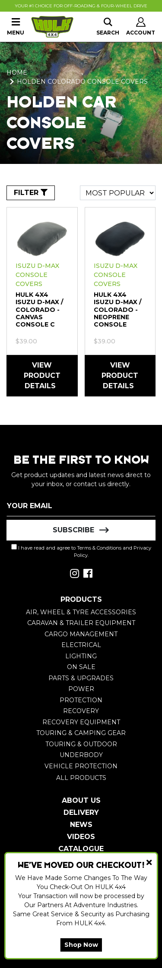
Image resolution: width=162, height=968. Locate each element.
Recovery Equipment (81, 722)
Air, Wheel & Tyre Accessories (81, 612)
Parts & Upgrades (81, 678)
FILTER (31, 193)
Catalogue (81, 849)
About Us (81, 800)
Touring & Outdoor (81, 744)
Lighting (81, 656)
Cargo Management (81, 634)
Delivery (81, 812)
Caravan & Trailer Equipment (81, 623)
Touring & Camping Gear (81, 733)
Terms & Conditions (99, 548)
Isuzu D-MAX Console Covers (37, 275)
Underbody (81, 755)
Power (81, 689)
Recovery (81, 711)
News (81, 824)
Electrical (81, 645)
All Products (81, 778)
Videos (81, 837)
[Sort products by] (118, 192)
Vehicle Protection (81, 766)
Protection (81, 700)
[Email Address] (81, 506)
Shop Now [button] (81, 945)
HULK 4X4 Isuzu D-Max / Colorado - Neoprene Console (117, 309)
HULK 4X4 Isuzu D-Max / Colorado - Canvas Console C (39, 309)
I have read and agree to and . (81, 551)
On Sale (81, 667)
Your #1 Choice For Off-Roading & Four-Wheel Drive (81, 6)
